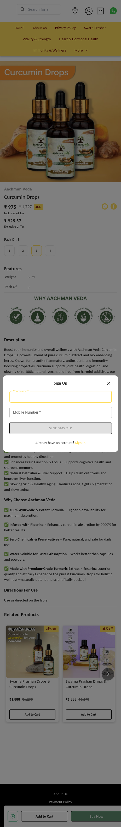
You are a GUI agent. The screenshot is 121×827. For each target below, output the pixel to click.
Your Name (21, 391)
